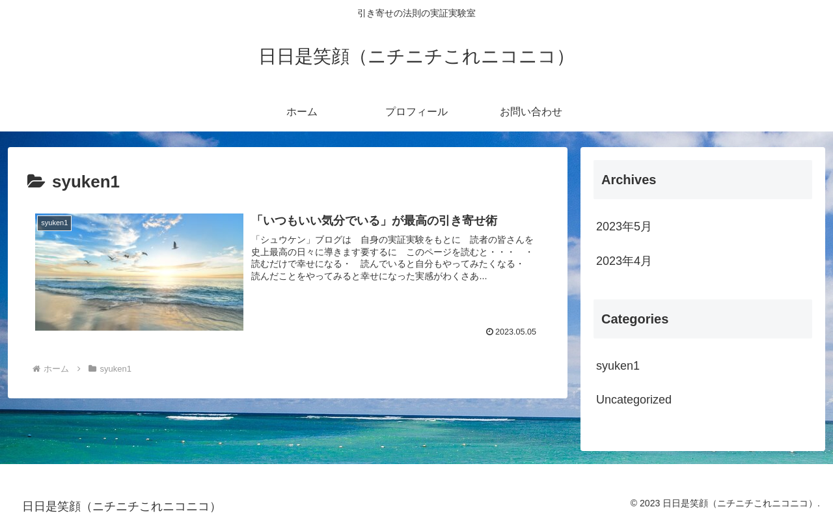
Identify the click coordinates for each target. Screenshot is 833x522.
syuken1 (618, 365)
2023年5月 (624, 226)
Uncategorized (634, 399)
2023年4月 (624, 261)
